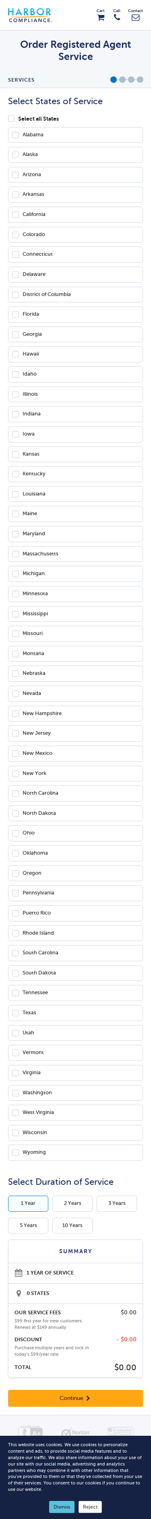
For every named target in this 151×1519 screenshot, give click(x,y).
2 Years (72, 1203)
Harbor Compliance (34, 15)
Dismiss (62, 1507)
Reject (90, 1507)
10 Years (72, 1225)
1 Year (28, 1203)
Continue (75, 1398)
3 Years (117, 1203)
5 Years (28, 1225)
